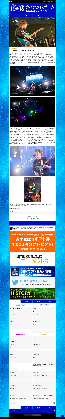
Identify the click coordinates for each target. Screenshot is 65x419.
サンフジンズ (12, 347)
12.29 (26, 302)
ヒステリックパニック (14, 391)
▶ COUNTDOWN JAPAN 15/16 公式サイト (49, 1)
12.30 (38, 302)
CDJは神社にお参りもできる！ (39, 391)
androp (34, 311)
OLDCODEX (35, 351)
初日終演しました (36, 372)
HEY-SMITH (35, 318)
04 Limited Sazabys (36, 321)
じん (34, 347)
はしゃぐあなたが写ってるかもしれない (40, 375)
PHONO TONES (13, 385)
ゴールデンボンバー (13, 327)
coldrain (34, 308)
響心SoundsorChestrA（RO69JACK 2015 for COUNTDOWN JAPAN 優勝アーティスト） (44, 365)
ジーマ (34, 378)
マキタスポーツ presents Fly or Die (16, 378)
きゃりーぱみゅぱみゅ (14, 318)
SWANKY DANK (36, 354)
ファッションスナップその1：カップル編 (40, 388)
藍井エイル (12, 388)
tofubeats (11, 382)
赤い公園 (11, 354)
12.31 (50, 302)
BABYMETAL (12, 314)
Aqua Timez (12, 344)
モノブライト (12, 351)
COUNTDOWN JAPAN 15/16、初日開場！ (41, 398)
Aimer (11, 360)
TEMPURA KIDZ (13, 375)
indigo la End (35, 327)
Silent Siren (12, 341)
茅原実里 (34, 341)
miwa (11, 321)
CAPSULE (12, 372)
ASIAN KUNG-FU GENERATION (16, 308)
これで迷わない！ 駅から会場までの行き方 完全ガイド (43, 395)
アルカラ (34, 324)
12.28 (15, 302)
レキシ (11, 324)
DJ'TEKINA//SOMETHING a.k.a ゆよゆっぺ (18, 398)
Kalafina (34, 357)
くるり (11, 311)
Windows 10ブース (36, 382)
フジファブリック (36, 314)
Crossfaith (35, 331)
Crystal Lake (35, 360)
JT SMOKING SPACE (37, 385)
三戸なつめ (12, 395)
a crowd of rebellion (13, 357)
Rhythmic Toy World (36, 344)
